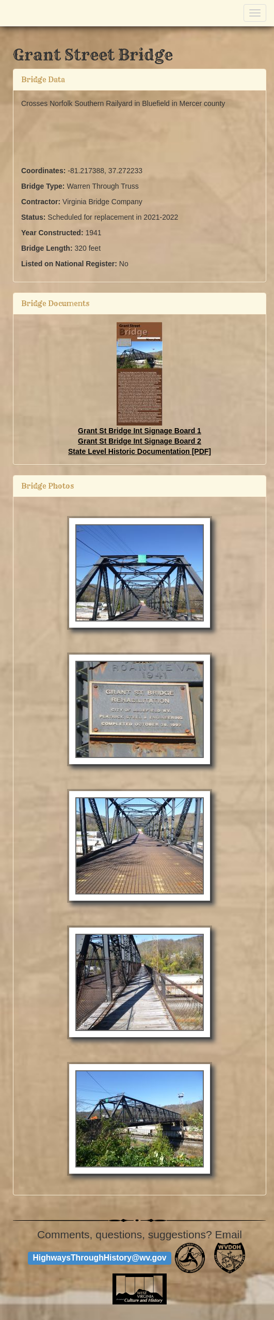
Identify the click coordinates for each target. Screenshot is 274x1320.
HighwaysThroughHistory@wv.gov (99, 1258)
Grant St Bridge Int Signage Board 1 (139, 431)
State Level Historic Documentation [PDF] (139, 451)
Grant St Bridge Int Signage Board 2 (139, 441)
